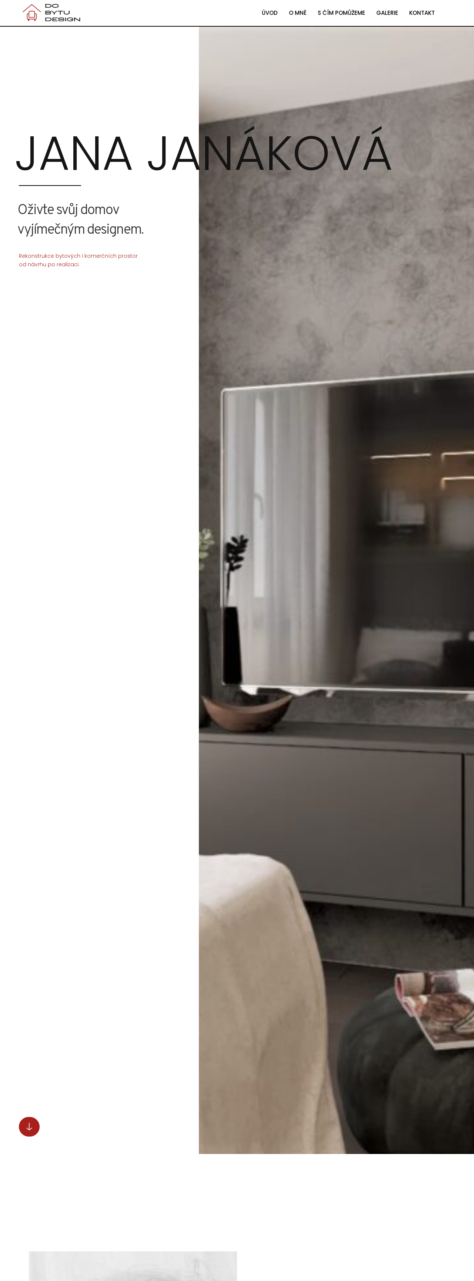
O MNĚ (298, 13)
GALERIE (387, 13)
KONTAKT (422, 13)
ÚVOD (270, 13)
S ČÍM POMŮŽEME (341, 13)
